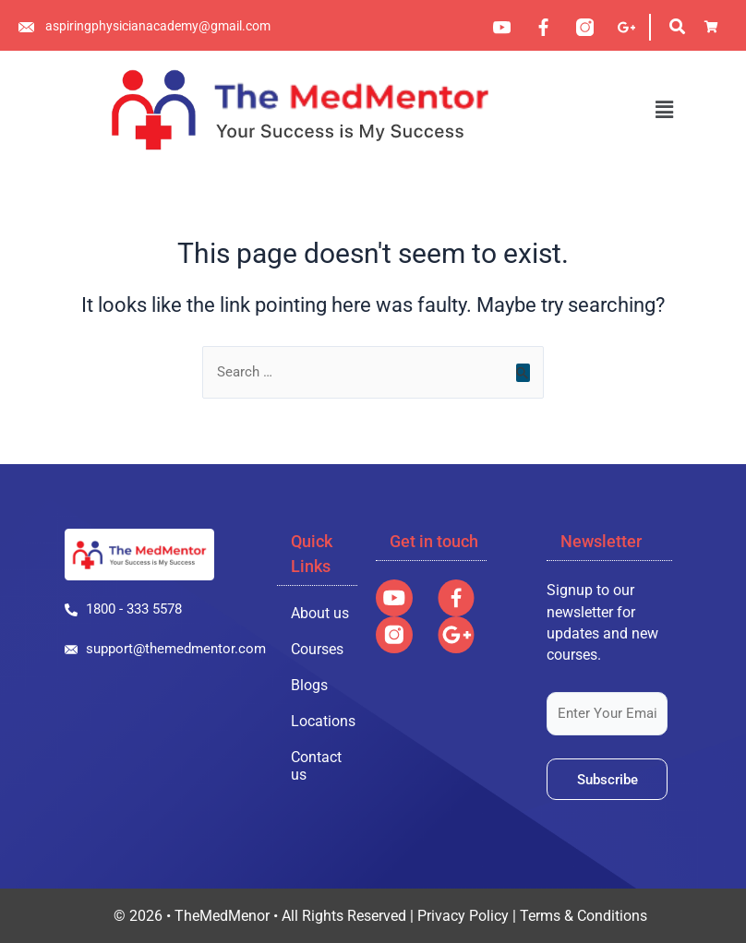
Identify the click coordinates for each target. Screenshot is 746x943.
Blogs (309, 685)
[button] (664, 109)
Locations (323, 721)
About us (320, 613)
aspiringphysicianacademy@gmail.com (158, 25)
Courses (317, 649)
